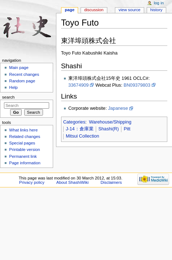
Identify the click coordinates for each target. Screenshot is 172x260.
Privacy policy (31, 182)
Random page (22, 81)
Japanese (118, 108)
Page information (24, 163)
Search (8, 97)
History (156, 10)
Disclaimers (111, 182)
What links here (23, 130)
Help (13, 87)
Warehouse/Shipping (110, 122)
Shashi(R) (108, 128)
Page (69, 10)
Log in (159, 3)
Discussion (93, 10)
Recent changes (24, 74)
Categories (74, 122)
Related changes (24, 136)
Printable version (24, 149)
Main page (19, 67)
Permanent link (22, 156)
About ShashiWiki (72, 182)
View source (129, 10)
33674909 (78, 85)
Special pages (22, 143)
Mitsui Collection (82, 136)
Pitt (127, 128)
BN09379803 (137, 85)
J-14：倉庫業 (80, 128)
